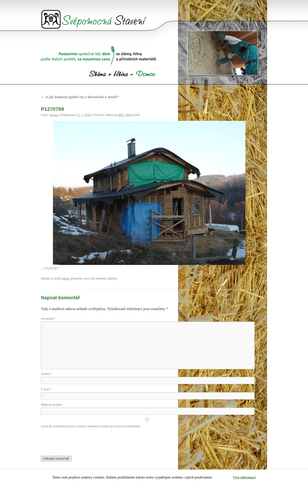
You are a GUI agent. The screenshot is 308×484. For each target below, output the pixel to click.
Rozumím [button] (223, 477)
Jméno (46, 374)
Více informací (244, 477)
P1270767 (51, 268)
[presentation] (77, 441)
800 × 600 (124, 115)
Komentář (48, 318)
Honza (53, 115)
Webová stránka (51, 404)
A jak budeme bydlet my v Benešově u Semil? (80, 97)
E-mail (46, 389)
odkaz (65, 278)
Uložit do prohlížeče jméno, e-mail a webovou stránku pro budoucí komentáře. (91, 426)
